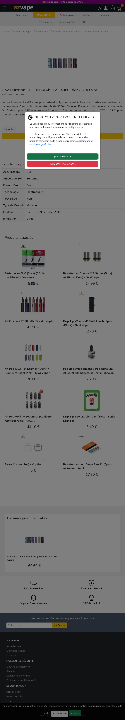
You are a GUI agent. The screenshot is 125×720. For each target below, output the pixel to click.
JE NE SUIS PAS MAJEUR (62, 163)
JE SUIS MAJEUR (62, 156)
